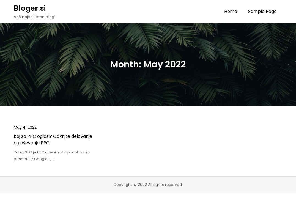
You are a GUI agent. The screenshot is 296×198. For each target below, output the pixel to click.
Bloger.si (30, 8)
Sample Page (262, 11)
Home (230, 11)
